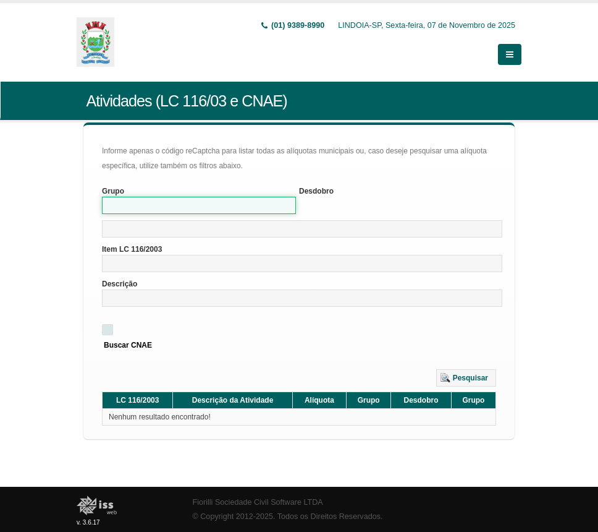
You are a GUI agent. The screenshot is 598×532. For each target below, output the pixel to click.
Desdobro (316, 191)
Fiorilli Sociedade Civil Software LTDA (258, 502)
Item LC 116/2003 (132, 249)
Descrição (119, 284)
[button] (466, 378)
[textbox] (302, 229)
